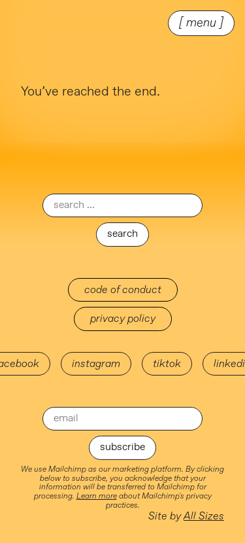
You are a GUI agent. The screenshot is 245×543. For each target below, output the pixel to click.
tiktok (167, 363)
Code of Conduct (122, 289)
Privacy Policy (122, 318)
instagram (96, 363)
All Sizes (204, 516)
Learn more (96, 496)
